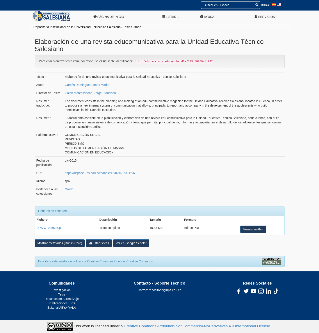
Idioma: (265, 5)
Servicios (266, 17)
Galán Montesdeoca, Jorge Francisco (90, 93)
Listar (170, 17)
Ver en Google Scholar (131, 243)
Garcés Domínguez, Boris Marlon (87, 85)
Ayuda (207, 17)
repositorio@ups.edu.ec (165, 290)
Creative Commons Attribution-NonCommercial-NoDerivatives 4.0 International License (197, 326)
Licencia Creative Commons (133, 261)
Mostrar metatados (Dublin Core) (59, 243)
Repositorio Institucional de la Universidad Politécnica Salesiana (77, 27)
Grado (137, 27)
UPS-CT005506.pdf (50, 228)
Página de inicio (108, 17)
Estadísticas (99, 243)
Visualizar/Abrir (253, 229)
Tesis (126, 27)
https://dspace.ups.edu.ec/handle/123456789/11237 (100, 173)
